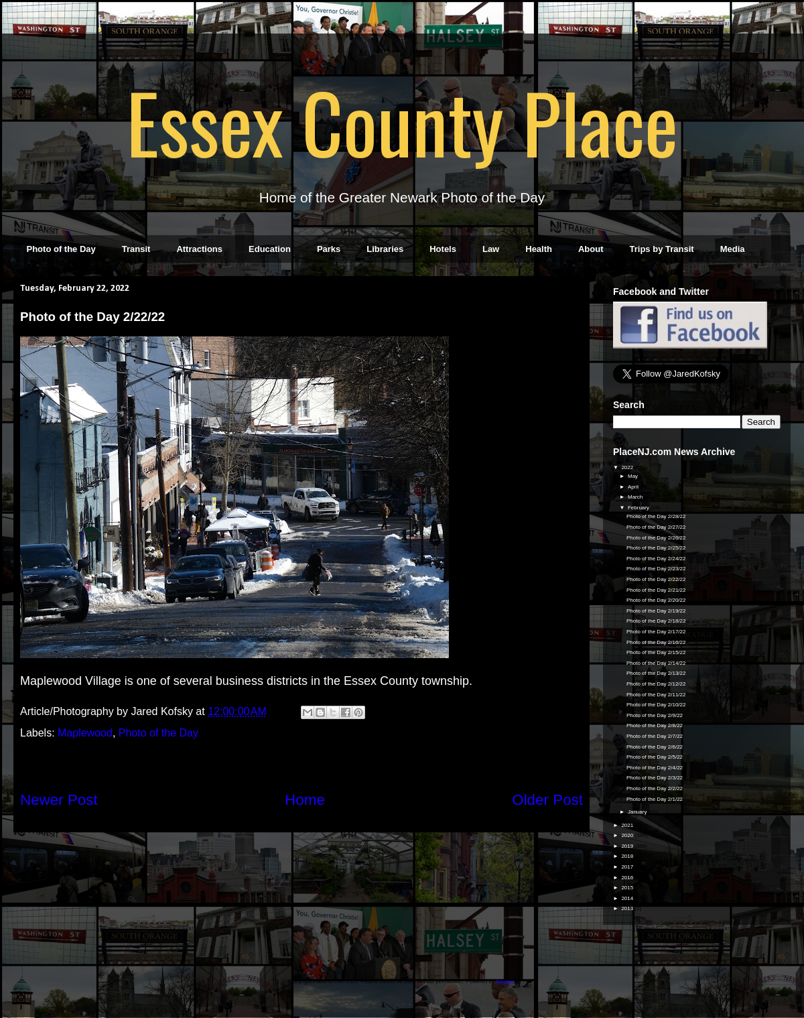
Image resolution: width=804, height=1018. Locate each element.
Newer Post (59, 799)
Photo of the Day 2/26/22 (656, 538)
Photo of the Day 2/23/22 (656, 569)
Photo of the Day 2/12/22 (656, 684)
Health (538, 249)
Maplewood (85, 733)
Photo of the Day (61, 249)
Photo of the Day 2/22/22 (656, 579)
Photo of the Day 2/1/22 (654, 799)
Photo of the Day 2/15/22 (656, 652)
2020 (627, 835)
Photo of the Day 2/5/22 (654, 757)
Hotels (442, 249)
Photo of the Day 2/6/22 (654, 747)
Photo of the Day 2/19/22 (656, 611)
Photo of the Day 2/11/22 (656, 695)
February (639, 508)
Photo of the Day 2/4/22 (654, 768)
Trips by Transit (662, 249)
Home (305, 799)
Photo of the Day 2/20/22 (656, 600)
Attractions (199, 249)
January (638, 812)
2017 (627, 867)
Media (732, 249)
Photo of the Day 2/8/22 (654, 725)
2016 (627, 878)
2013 (627, 908)
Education (270, 249)
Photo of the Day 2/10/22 (656, 705)
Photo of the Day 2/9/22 (654, 715)
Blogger (505, 981)
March (636, 497)
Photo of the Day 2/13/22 (656, 673)
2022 (627, 467)
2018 (627, 856)
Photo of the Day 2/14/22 (656, 663)
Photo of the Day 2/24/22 (656, 559)
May (633, 476)
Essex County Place (402, 121)
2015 (627, 888)
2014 (627, 898)
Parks (328, 249)
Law (490, 249)
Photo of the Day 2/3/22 (654, 778)
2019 (627, 846)
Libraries (384, 249)
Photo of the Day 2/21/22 (656, 590)
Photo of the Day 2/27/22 (656, 527)
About (591, 249)
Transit (136, 249)
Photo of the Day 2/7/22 (654, 736)
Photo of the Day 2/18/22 (656, 621)
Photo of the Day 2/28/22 (656, 516)
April (634, 487)
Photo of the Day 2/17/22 (656, 632)
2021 (627, 825)
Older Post (547, 799)
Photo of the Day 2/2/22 (654, 788)
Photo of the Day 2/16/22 (656, 642)
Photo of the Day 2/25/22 (656, 548)
